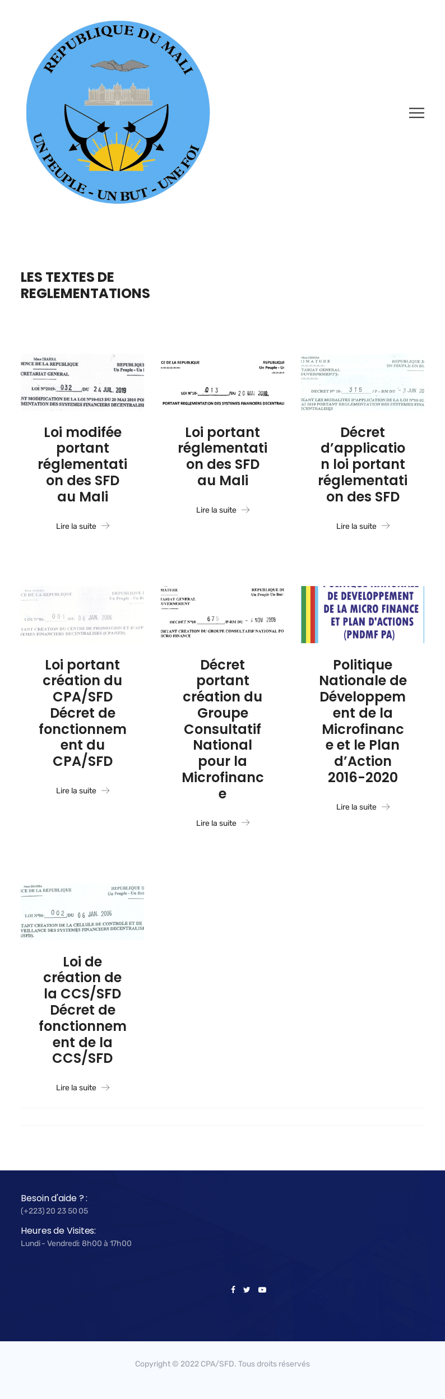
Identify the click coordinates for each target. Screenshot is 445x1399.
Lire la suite (82, 526)
